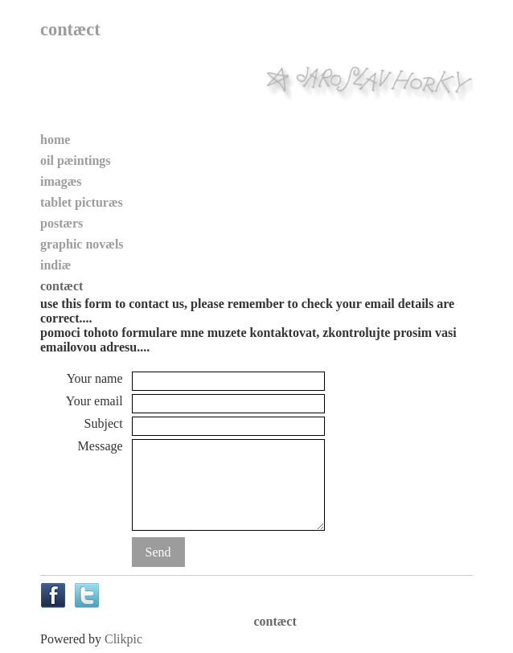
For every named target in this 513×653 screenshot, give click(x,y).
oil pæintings (75, 160)
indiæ (55, 265)
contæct (61, 286)
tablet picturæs (81, 202)
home (55, 139)
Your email (94, 401)
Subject (103, 423)
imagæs (61, 181)
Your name (95, 378)
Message (100, 446)
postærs (61, 223)
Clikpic (123, 639)
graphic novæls (82, 244)
